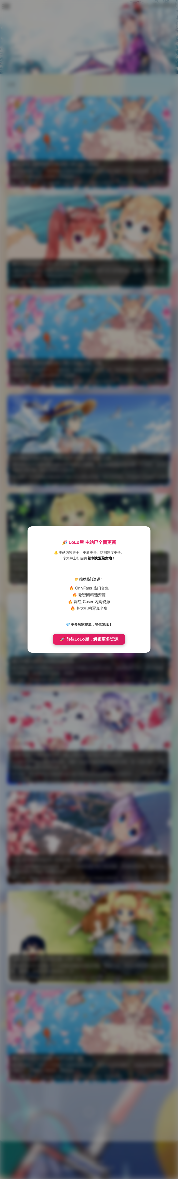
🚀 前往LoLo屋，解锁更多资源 (89, 639)
